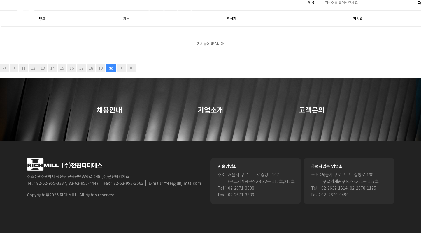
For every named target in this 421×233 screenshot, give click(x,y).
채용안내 (109, 110)
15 (62, 68)
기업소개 (210, 110)
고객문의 (311, 110)
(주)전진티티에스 (82, 165)
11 (24, 68)
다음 (121, 68)
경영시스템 (283, 14)
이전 (14, 68)
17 (81, 68)
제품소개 (247, 14)
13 (43, 68)
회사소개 (215, 14)
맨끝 (131, 68)
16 (72, 68)
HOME (156, 14)
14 (52, 68)
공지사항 (352, 14)
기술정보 (319, 14)
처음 (4, 68)
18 (91, 68)
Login (184, 14)
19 (101, 68)
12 (33, 68)
